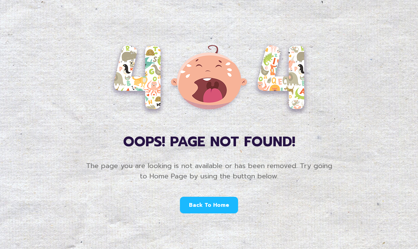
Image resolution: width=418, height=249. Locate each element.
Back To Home (209, 205)
